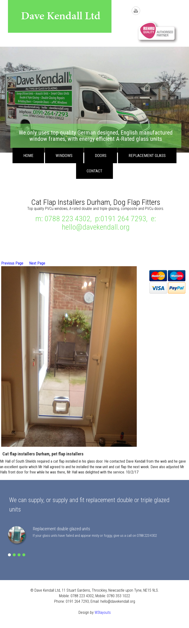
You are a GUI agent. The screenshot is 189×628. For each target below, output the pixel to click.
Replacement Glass (147, 155)
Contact (94, 170)
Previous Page (12, 263)
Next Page (37, 263)
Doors (100, 155)
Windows (64, 155)
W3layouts (103, 612)
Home (28, 155)
